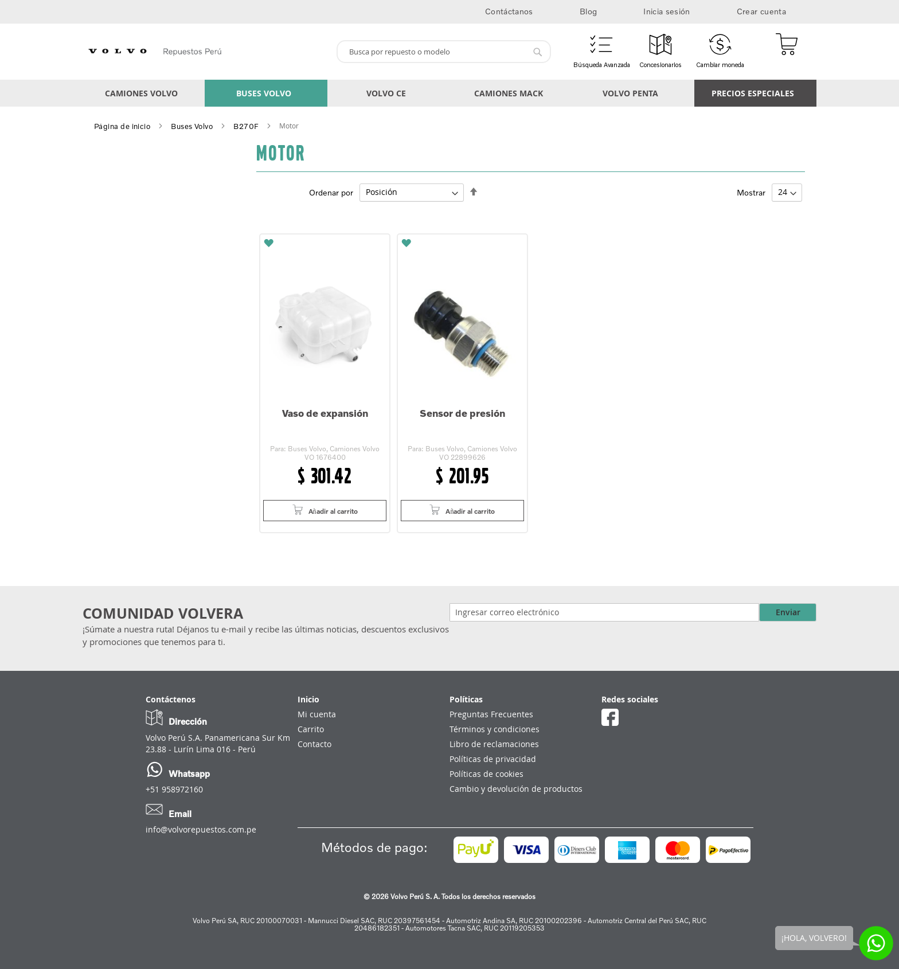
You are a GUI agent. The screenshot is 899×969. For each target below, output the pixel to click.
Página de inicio (122, 126)
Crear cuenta (761, 11)
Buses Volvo (192, 126)
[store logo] (205, 52)
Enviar (788, 612)
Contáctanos (509, 11)
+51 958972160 (174, 789)
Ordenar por (331, 192)
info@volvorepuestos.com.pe (201, 829)
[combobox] (444, 51)
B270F (246, 126)
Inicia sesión (666, 11)
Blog (588, 11)
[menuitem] (143, 93)
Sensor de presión (462, 413)
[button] (324, 242)
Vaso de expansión (325, 413)
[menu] (449, 93)
